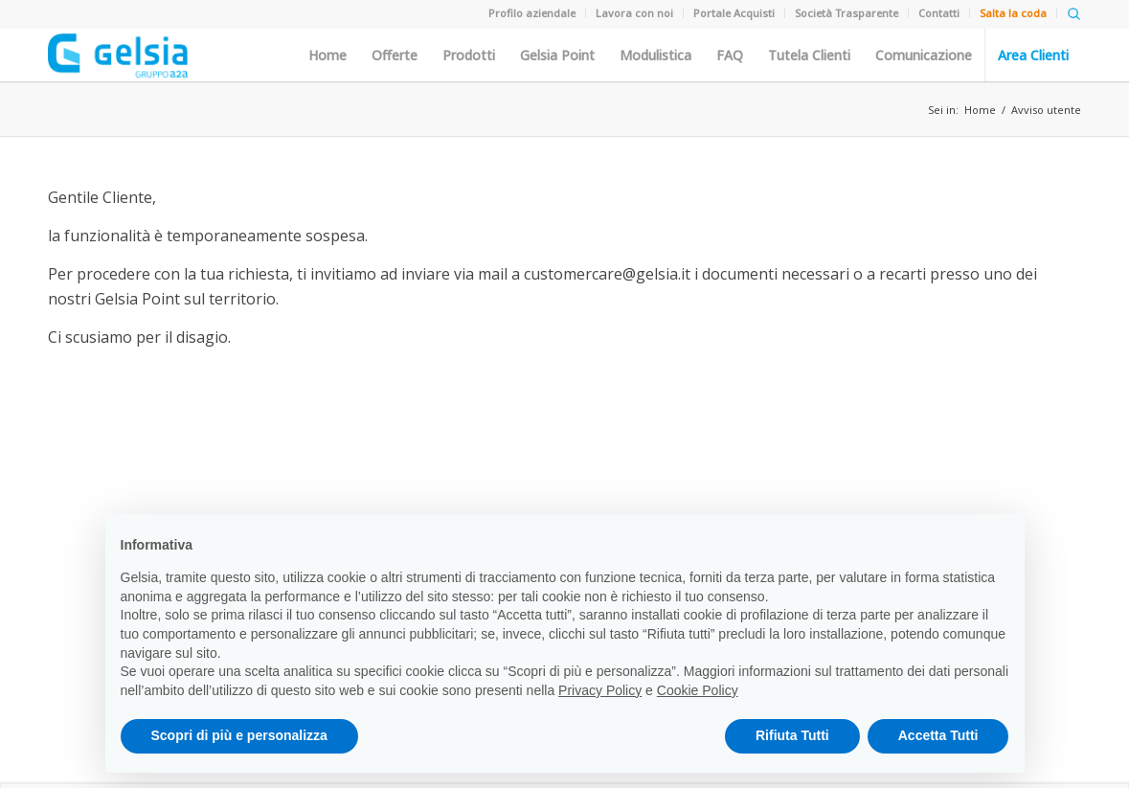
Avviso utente (1046, 109)
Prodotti (468, 55)
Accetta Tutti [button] (938, 735)
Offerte (395, 55)
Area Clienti (1033, 55)
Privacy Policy (600, 690)
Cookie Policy (697, 690)
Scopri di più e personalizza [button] (239, 735)
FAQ (729, 55)
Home (327, 55)
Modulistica (655, 55)
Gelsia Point (557, 55)
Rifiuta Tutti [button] (792, 735)
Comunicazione (923, 55)
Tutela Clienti (809, 55)
